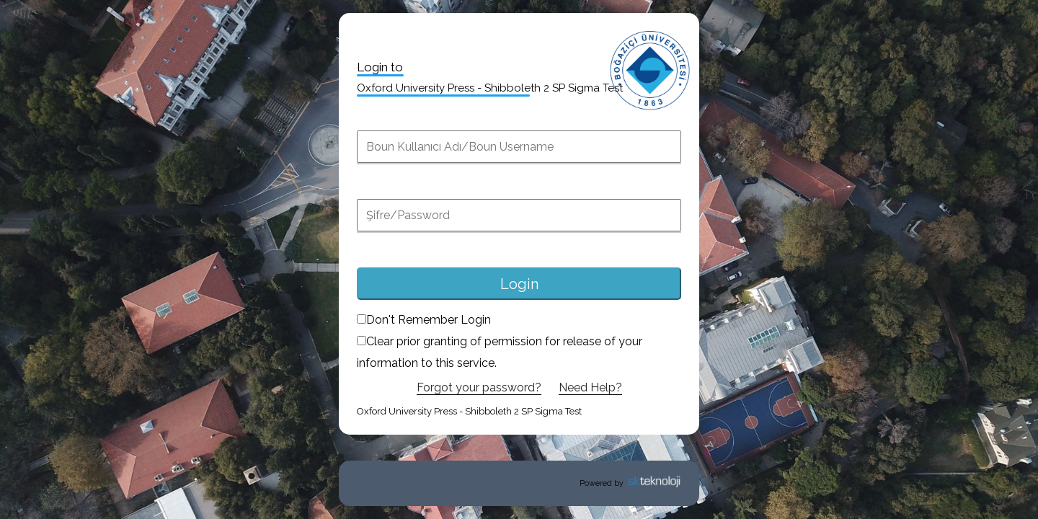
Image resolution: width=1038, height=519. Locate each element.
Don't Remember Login (424, 320)
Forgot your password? (479, 387)
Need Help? (590, 387)
